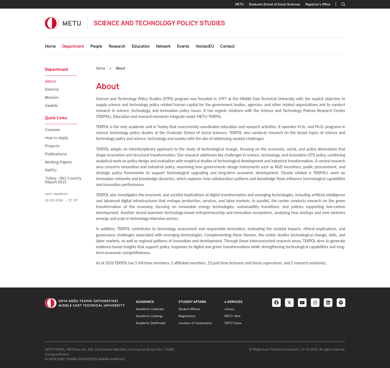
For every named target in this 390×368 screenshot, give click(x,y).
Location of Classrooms (195, 323)
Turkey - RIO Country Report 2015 (63, 180)
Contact (227, 46)
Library (229, 309)
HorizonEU (205, 46)
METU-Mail (232, 316)
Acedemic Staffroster (151, 323)
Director (52, 90)
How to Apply (56, 138)
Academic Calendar (150, 309)
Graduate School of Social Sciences (274, 4)
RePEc (51, 170)
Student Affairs (189, 309)
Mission (51, 98)
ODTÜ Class (232, 323)
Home (50, 46)
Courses (52, 130)
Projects (52, 146)
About (50, 81)
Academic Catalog (149, 316)
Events (183, 46)
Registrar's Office (317, 4)
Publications (56, 154)
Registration (186, 316)
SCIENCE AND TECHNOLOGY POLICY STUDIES (159, 23)
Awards (51, 106)
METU (239, 4)
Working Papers (58, 162)
